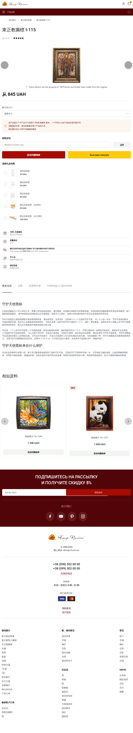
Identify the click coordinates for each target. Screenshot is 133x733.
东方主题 (6, 682)
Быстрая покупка (99, 155)
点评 (20, 286)
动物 (4, 662)
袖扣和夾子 (67, 662)
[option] (20, 288)
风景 (4, 654)
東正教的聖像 (26, 20)
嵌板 (4, 658)
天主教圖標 (7, 645)
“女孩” (4, 670)
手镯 (64, 641)
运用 (121, 145)
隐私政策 (66, 609)
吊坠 (64, 649)
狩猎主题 (6, 666)
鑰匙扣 (65, 693)
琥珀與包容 (67, 697)
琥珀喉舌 (66, 709)
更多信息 (7, 286)
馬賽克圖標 (7, 713)
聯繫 (122, 693)
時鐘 (64, 681)
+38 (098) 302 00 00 (66, 566)
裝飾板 (65, 689)
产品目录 (8, 12)
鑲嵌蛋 (65, 717)
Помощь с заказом (59, 286)
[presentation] (4, 65)
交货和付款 (35, 286)
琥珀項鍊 (66, 654)
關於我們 (124, 681)
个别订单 (6, 694)
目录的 (123, 676)
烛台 (64, 713)
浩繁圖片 (6, 686)
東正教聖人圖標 (9, 641)
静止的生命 (7, 690)
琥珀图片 (12, 20)
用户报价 (66, 613)
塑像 (64, 701)
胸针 (64, 645)
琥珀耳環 (66, 637)
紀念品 (5, 709)
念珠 (122, 649)
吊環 (64, 658)
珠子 (122, 637)
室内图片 (6, 678)
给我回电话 (66, 575)
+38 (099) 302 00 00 (66, 570)
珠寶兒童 (124, 658)
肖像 (4, 649)
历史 (122, 685)
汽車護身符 (67, 705)
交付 (122, 689)
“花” (3, 674)
